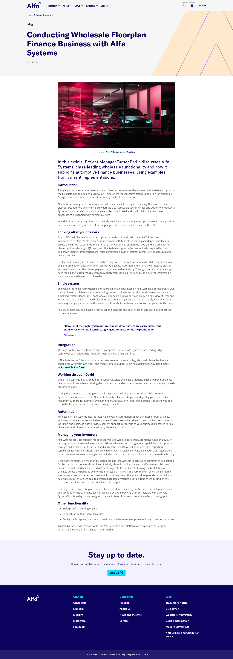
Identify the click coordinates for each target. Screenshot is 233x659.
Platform (54, 5)
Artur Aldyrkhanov (114, 152)
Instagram (79, 621)
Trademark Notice (176, 602)
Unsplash (130, 152)
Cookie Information (177, 621)
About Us (125, 609)
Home (30, 15)
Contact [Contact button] (202, 5)
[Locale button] (192, 5)
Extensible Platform (73, 367)
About (67, 5)
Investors (92, 5)
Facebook (79, 627)
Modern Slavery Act (177, 627)
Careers (106, 5)
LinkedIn (78, 609)
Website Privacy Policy (179, 615)
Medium (78, 615)
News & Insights (44, 15)
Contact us (79, 602)
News (78, 5)
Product (124, 602)
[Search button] (185, 5)
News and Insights (131, 615)
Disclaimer (172, 609)
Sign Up (116, 573)
